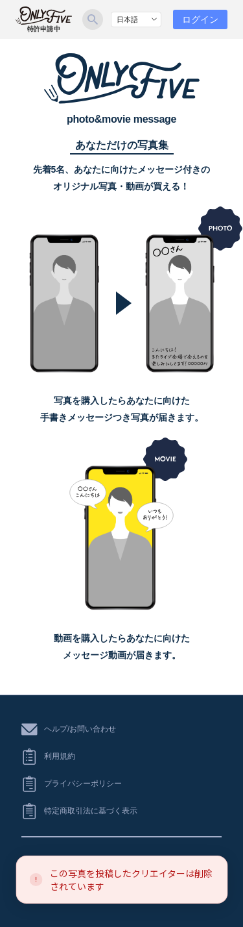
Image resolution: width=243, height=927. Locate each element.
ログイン (200, 19)
